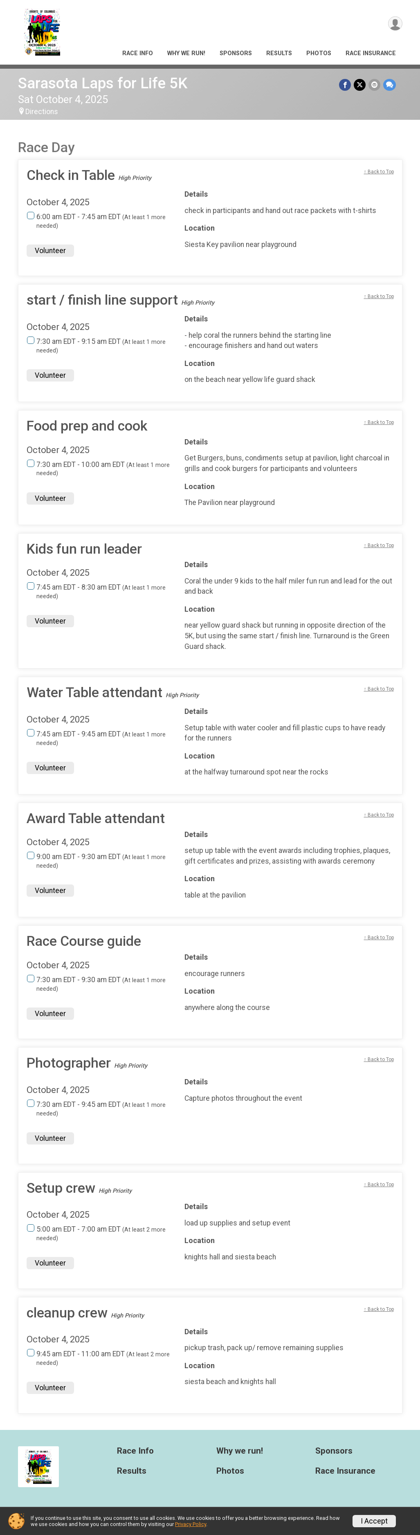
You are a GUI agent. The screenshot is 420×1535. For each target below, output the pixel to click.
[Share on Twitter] (360, 85)
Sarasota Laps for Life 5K (102, 83)
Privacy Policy (190, 1524)
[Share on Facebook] (346, 85)
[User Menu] (394, 23)
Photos (318, 53)
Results (279, 53)
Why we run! (186, 53)
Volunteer (50, 251)
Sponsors (236, 53)
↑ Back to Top (379, 172)
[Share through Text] (389, 85)
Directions (41, 112)
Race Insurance (371, 53)
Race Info (137, 53)
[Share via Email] (375, 85)
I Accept (374, 1521)
